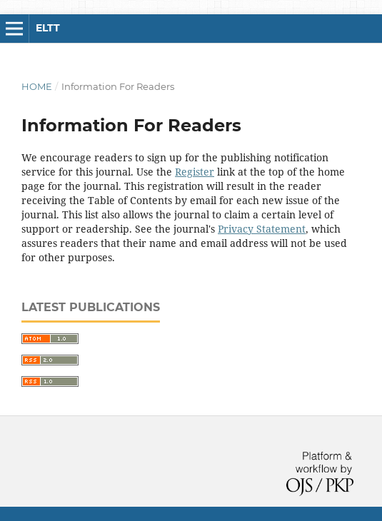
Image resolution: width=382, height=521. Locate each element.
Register (194, 171)
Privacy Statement (262, 229)
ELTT (48, 27)
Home (36, 86)
